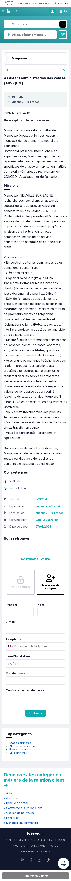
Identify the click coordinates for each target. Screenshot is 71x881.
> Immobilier (11, 817)
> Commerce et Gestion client (23, 807)
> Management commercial (21, 822)
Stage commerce (20, 742)
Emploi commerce (20, 749)
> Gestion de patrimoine (19, 812)
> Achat (9, 793)
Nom (40, 604)
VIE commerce (18, 752)
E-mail (10, 621)
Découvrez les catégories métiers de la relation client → (34, 780)
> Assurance (11, 798)
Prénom (11, 604)
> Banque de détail (16, 803)
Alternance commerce (23, 746)
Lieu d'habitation (18, 656)
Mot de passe (15, 673)
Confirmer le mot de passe (25, 690)
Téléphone (13, 639)
